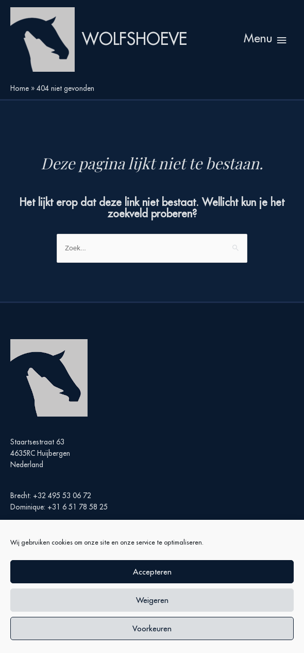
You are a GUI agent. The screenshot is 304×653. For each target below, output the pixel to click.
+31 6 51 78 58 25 (77, 507)
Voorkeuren (152, 628)
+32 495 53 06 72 (62, 495)
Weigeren (152, 600)
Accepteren (152, 572)
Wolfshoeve (134, 39)
